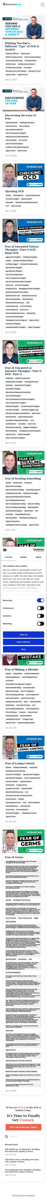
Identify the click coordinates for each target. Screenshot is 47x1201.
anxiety (8, 195)
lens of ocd (23, 140)
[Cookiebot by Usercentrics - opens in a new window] (33, 550)
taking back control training (16, 525)
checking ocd (18, 195)
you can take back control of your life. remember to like (19, 1085)
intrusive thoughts (12, 199)
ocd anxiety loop (12, 306)
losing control (22, 785)
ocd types (27, 68)
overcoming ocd (12, 310)
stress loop (10, 810)
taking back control (13, 719)
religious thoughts (30, 427)
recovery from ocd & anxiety (16, 71)
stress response (22, 810)
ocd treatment (25, 306)
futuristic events (12, 781)
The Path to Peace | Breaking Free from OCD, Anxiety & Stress (22, 1161)
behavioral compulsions (29, 264)
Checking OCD (14, 191)
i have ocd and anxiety (32, 57)
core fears (9, 681)
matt (26, 702)
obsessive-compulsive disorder (17, 420)
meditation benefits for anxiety (17, 292)
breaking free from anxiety (15, 771)
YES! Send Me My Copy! (23, 1127)
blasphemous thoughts (14, 382)
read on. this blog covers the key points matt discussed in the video (22, 1026)
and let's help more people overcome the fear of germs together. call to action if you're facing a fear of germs (22, 882)
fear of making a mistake (15, 695)
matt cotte (36, 413)
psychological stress (22, 514)
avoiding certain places (21, 900)
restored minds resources (15, 313)
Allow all (23, 634)
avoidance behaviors (31, 674)
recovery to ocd (34, 71)
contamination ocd (33, 195)
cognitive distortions (13, 493)
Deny (23, 649)
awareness (33, 767)
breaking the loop (31, 382)
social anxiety (25, 806)
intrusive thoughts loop (29, 410)
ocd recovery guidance (26, 64)
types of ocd (22, 75)
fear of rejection (32, 695)
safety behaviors (12, 806)
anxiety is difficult (12, 54)
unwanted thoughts (13, 324)
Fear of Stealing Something (23, 478)
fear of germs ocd (25, 918)
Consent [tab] (8, 557)
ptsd (24, 803)
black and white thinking (15, 490)
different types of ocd (14, 57)
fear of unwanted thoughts (16, 133)
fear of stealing (33, 504)
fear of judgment (27, 691)
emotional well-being (13, 688)
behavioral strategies (14, 486)
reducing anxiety (12, 716)
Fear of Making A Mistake (21, 669)
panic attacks (11, 799)
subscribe (9, 1031)
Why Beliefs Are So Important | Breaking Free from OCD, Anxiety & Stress (22, 1150)
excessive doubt (29, 688)
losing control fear (12, 788)
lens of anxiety (11, 140)
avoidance (9, 378)
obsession (9, 202)
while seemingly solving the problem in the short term (23, 1075)
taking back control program (16, 320)
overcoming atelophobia (15, 709)
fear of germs (11, 918)
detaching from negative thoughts (18, 684)
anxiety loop (25, 54)
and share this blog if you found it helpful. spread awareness (20, 887)
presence (22, 712)
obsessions (22, 959)
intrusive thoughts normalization (18, 413)
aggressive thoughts (13, 257)
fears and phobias (12, 698)
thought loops (28, 719)
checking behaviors (13, 677)
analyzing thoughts (30, 257)
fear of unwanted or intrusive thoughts (20, 399)
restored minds (11, 431)
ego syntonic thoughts (14, 271)
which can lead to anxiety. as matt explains (21, 1071)
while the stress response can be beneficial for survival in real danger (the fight (23, 1080)
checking (9, 385)
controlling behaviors (29, 677)
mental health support (14, 511)
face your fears (11, 126)
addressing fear (11, 123)
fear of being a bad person (15, 500)
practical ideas (11, 712)
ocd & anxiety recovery (14, 61)
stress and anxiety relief (14, 317)
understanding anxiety (26, 723)
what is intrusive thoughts (15, 438)
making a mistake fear (14, 702)
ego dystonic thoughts (14, 268)
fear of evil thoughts (13, 396)
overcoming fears (32, 709)
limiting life (10, 785)
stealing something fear (28, 518)
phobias (21, 799)
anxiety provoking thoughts (23, 261)
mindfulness (10, 705)
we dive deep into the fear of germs (19, 1061)
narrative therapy (23, 705)
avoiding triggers (12, 264)
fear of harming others (14, 275)
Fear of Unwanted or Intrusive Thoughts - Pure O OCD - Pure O (23, 371)
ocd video (22, 424)
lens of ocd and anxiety (14, 144)
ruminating (31, 313)
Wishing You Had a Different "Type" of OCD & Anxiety (22, 46)
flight (36, 918)
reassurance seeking (13, 427)
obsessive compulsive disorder (26, 202)
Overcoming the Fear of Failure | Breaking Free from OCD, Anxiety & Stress (23, 1171)
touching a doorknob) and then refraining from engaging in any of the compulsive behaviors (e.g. (23, 1045)
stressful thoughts (12, 813)
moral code (29, 511)
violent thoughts (34, 327)
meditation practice (29, 296)
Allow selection (23, 642)
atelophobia (17, 674)
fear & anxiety (24, 126)
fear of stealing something (16, 507)
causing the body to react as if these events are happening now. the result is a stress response (23, 904)
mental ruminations (25, 417)
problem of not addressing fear (17, 147)
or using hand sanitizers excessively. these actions (21, 976)
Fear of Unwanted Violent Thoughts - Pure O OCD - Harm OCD (22, 250)
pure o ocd (24, 310)
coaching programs (33, 490)
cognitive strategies (30, 493)
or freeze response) (13, 972)
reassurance (32, 712)
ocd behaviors (11, 424)
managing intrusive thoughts (29, 289)
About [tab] (38, 557)
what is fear (22, 151)
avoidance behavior (20, 767)
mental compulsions (13, 299)
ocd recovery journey (14, 68)
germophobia (11, 922)
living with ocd (11, 289)
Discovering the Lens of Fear (20, 117)
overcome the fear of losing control (19, 795)
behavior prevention (23, 378)
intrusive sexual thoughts (30, 406)
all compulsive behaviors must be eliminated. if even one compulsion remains (22, 876)
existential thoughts (13, 389)
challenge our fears (27, 123)
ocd (7, 206)
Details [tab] (23, 557)
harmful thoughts (12, 406)
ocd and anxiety (30, 61)
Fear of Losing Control (19, 763)
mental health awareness (15, 303)
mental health (26, 199)
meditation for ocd (13, 296)
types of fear (11, 75)
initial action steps (28, 698)
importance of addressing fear (17, 137)
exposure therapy (12, 691)
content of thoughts (13, 774)
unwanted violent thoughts (16, 327)
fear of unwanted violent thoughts (18, 282)
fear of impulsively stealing (16, 504)
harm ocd (9, 285)
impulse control (25, 781)
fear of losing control (32, 778)
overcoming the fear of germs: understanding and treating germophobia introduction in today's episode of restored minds (23, 1010)
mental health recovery (14, 792)
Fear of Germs (14, 857)
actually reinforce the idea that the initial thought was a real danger (21, 862)
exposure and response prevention (18, 392)
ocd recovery (11, 64)
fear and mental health (14, 130)
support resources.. (13, 521)
